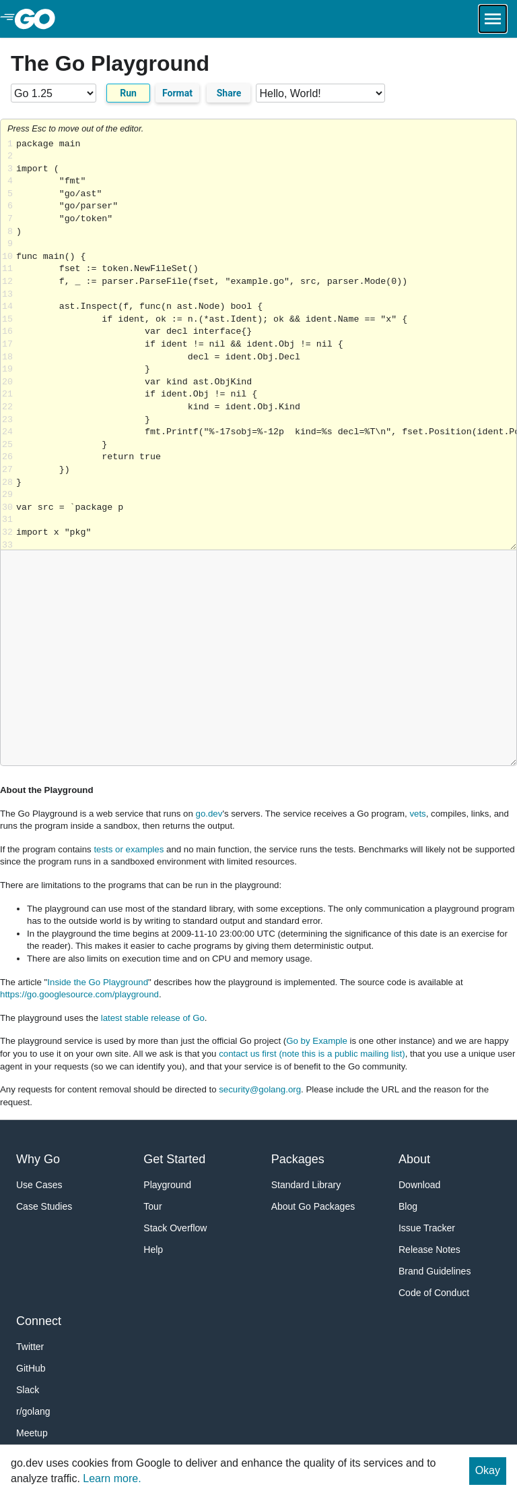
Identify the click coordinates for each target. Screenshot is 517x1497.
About (414, 1159)
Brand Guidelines (435, 1271)
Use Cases (39, 1184)
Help (153, 1249)
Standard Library (306, 1184)
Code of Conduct (434, 1292)
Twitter (30, 1346)
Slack (27, 1389)
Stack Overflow (175, 1228)
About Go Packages (313, 1206)
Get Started (174, 1159)
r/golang (33, 1411)
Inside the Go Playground (97, 982)
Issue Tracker (427, 1228)
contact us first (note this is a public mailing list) (312, 1054)
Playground (167, 1184)
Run (128, 93)
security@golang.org (260, 1089)
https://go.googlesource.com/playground (79, 994)
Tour (152, 1206)
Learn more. (112, 1478)
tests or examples (129, 849)
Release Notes (429, 1249)
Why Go (38, 1159)
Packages (297, 1159)
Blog (408, 1206)
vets (417, 814)
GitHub (31, 1368)
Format (177, 93)
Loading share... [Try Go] (266, 344)
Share (229, 93)
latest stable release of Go (153, 1018)
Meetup (32, 1433)
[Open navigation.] (492, 18)
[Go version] (53, 93)
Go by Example (316, 1041)
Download (419, 1184)
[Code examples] (320, 93)
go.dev (209, 814)
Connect (38, 1321)
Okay (487, 1470)
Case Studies (44, 1206)
